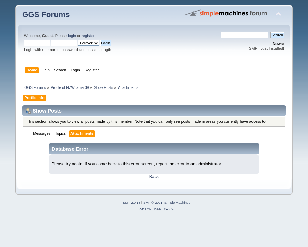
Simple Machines (177, 202)
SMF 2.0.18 (131, 202)
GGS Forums (46, 14)
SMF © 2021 (152, 202)
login (72, 36)
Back (154, 176)
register (88, 36)
